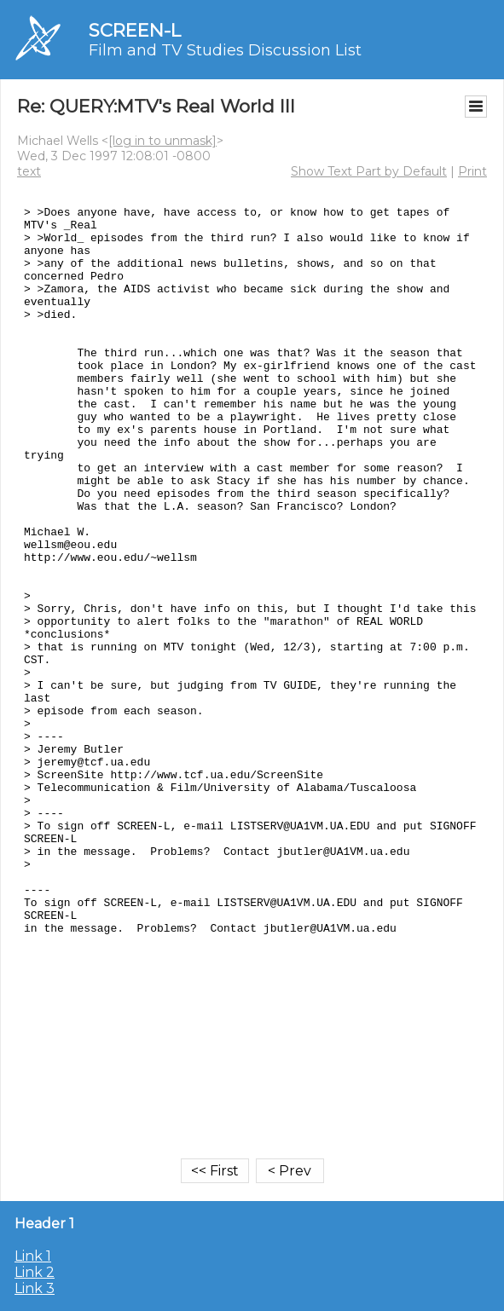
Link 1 (32, 1256)
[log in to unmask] (162, 140)
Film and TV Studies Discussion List (225, 50)
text (29, 171)
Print (472, 171)
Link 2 (34, 1272)
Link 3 (34, 1288)
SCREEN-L (135, 30)
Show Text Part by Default (369, 171)
